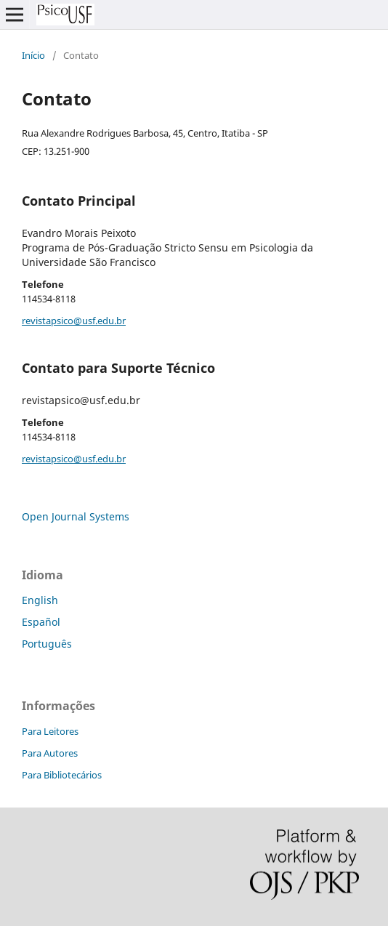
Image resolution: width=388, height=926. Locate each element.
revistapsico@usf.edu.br (74, 320)
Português (47, 644)
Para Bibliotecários (62, 774)
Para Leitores (50, 731)
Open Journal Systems (75, 516)
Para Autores (50, 753)
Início (33, 55)
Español (41, 622)
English (40, 600)
